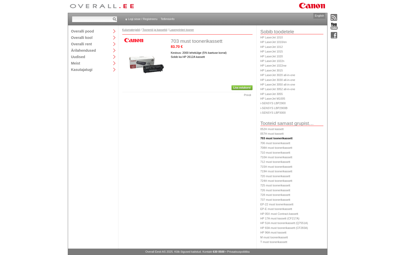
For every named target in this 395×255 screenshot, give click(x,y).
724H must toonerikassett (276, 180)
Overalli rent (81, 44)
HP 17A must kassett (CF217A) (280, 218)
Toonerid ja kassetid (154, 29)
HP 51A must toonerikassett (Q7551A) (284, 223)
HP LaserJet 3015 (271, 70)
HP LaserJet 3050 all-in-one (277, 84)
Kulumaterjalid (131, 29)
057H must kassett (272, 133)
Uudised (78, 57)
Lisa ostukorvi (242, 87)
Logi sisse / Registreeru (143, 18)
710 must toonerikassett (275, 152)
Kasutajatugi (82, 69)
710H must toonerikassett (276, 157)
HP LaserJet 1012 (271, 46)
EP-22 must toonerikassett (276, 204)
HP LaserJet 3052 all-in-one (277, 89)
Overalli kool (82, 37)
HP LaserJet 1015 (271, 51)
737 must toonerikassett (275, 199)
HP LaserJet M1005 (272, 98)
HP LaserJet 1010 (271, 37)
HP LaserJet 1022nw (273, 65)
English (319, 15)
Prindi (247, 95)
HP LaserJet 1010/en (273, 42)
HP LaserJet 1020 (271, 56)
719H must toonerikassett (276, 171)
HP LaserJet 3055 (271, 93)
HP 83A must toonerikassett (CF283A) (284, 227)
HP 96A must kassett (273, 232)
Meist (75, 63)
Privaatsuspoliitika (238, 251)
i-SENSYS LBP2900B (274, 108)
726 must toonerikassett (275, 190)
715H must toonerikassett (276, 166)
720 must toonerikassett (275, 176)
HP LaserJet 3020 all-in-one (277, 75)
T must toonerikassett (273, 241)
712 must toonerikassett (275, 161)
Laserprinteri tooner (182, 29)
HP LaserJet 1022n (272, 60)
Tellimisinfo (167, 18)
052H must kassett (272, 129)
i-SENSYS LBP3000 (273, 112)
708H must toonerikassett (276, 147)
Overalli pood (82, 31)
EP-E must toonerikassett (276, 208)
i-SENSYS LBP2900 (273, 103)
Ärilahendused (83, 50)
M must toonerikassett (274, 237)
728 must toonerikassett (275, 194)
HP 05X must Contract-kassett (279, 213)
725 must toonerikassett (275, 185)
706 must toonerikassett (275, 143)
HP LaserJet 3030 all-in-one (277, 79)
